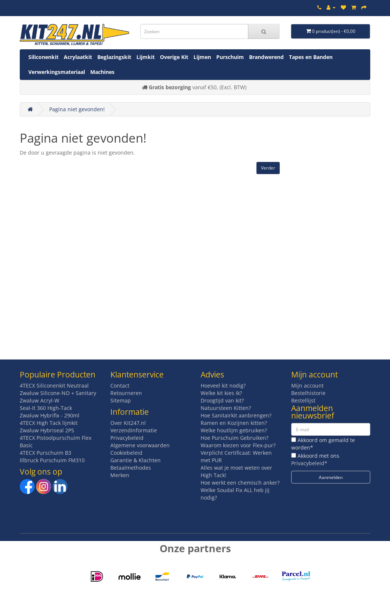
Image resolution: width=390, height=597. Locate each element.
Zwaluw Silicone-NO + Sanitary (58, 393)
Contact (119, 385)
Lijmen (202, 56)
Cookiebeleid (126, 452)
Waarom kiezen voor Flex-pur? (238, 445)
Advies (212, 374)
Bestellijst (303, 400)
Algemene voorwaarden (140, 445)
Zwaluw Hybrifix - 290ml (49, 415)
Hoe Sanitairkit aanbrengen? (236, 415)
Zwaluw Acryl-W (39, 400)
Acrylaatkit (78, 56)
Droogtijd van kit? (222, 400)
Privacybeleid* (309, 463)
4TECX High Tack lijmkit (49, 422)
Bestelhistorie (308, 393)
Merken (119, 475)
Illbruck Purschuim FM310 (52, 460)
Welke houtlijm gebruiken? (234, 430)
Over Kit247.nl (128, 422)
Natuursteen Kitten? (226, 407)
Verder (268, 168)
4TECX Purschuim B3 (45, 452)
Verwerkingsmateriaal (56, 71)
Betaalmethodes (130, 467)
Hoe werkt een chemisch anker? (240, 482)
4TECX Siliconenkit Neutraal (54, 385)
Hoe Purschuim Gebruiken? (234, 437)
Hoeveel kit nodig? (223, 385)
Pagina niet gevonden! (77, 109)
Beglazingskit (114, 56)
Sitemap (120, 400)
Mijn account (307, 385)
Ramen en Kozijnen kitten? (234, 422)
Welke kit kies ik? (221, 393)
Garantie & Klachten (135, 460)
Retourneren (126, 393)
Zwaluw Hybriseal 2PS (47, 430)
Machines (102, 71)
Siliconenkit (43, 56)
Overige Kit (174, 56)
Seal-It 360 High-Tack (46, 407)
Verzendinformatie (133, 430)
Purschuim (230, 56)
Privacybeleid (127, 437)
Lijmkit (145, 56)
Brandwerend (266, 56)
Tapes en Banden (311, 56)
